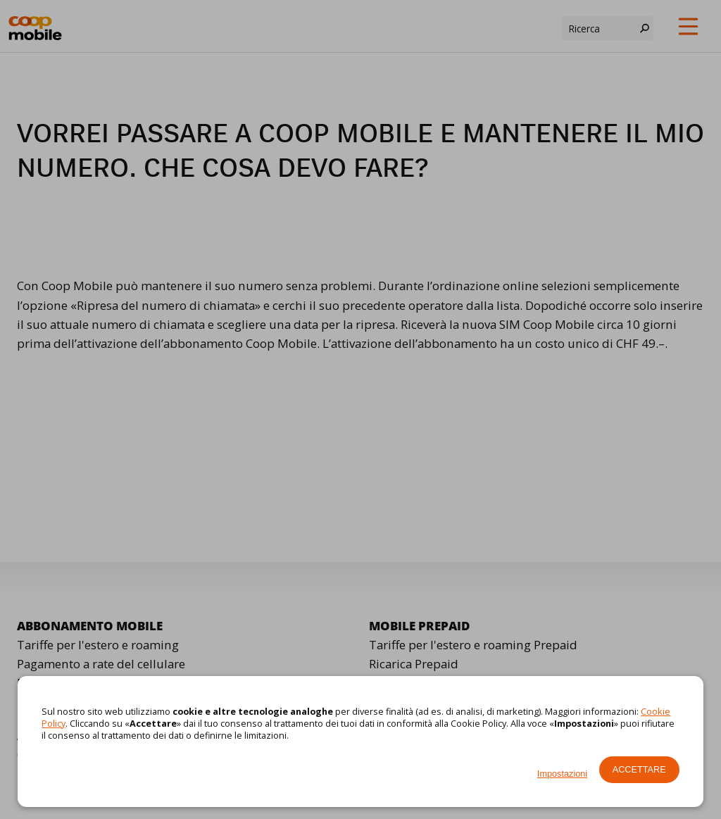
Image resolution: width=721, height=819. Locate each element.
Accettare (639, 769)
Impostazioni (562, 773)
